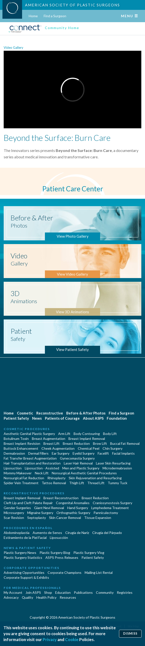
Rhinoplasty (56, 478)
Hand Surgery (77, 508)
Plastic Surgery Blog (55, 552)
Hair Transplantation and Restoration (32, 463)
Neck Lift (42, 473)
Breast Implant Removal (86, 438)
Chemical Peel (88, 448)
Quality (27, 597)
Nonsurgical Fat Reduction (24, 478)
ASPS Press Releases (61, 557)
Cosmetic (25, 413)
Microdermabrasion (117, 468)
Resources (68, 597)
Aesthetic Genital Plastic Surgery (29, 433)
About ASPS (93, 418)
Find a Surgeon (55, 16)
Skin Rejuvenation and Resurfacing (95, 478)
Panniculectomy (105, 513)
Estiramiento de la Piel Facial (25, 537)
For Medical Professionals (32, 588)
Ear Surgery (60, 453)
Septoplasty (36, 517)
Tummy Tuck (117, 483)
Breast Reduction (76, 443)
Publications (83, 592)
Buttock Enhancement (21, 448)
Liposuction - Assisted (42, 468)
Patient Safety (16, 418)
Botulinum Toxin (16, 438)
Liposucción (59, 537)
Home (33, 16)
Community (105, 592)
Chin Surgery (112, 448)
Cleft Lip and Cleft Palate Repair (28, 503)
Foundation (117, 418)
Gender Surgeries (17, 508)
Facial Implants (123, 453)
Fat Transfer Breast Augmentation (30, 458)
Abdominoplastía (16, 532)
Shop (48, 592)
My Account (13, 592)
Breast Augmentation (48, 438)
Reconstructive (49, 413)
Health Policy (46, 597)
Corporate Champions (64, 572)
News (37, 418)
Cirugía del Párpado (107, 532)
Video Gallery (13, 48)
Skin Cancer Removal (65, 517)
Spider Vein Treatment (21, 483)
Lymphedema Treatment (110, 508)
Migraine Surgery (40, 513)
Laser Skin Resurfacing (113, 463)
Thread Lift (96, 483)
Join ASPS (33, 592)
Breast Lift (51, 443)
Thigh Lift (76, 483)
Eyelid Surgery (83, 453)
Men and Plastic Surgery (80, 468)
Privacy (50, 639)
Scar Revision (14, 517)
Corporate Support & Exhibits (26, 577)
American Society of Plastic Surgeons (72, 5)
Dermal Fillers (38, 453)
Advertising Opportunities (24, 572)
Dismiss (130, 633)
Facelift (103, 453)
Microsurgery (14, 513)
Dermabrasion (14, 453)
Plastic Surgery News (20, 552)
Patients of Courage (62, 418)
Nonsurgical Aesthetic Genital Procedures (84, 473)
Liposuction (13, 468)
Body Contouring (87, 433)
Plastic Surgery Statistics (23, 557)
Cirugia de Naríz (77, 532)
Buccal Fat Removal (125, 443)
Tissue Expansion (97, 517)
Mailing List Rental (99, 572)
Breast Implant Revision (22, 443)
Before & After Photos (85, 413)
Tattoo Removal (54, 483)
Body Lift (110, 433)
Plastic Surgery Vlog (88, 552)
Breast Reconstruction (61, 498)
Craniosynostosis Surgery (112, 503)
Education (63, 592)
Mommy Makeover (18, 473)
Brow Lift (100, 443)
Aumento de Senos (47, 532)
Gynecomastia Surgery (77, 458)
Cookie (72, 639)
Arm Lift (64, 433)
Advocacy (11, 597)
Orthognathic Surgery (73, 513)
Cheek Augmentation (58, 448)
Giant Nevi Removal (49, 508)
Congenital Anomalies (73, 503)
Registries (124, 592)
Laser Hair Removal (78, 463)
